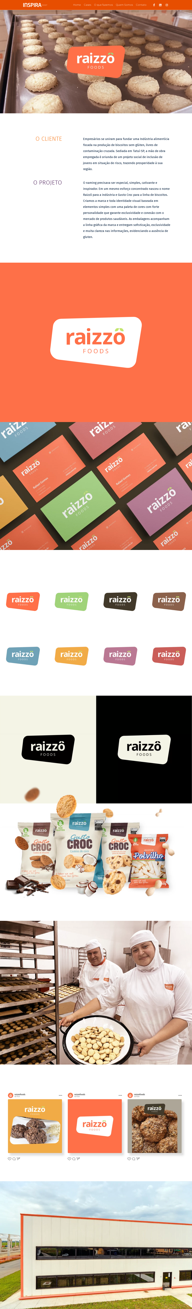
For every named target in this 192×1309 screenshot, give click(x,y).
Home (77, 4)
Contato (141, 4)
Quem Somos (124, 4)
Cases (87, 4)
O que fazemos (103, 4)
